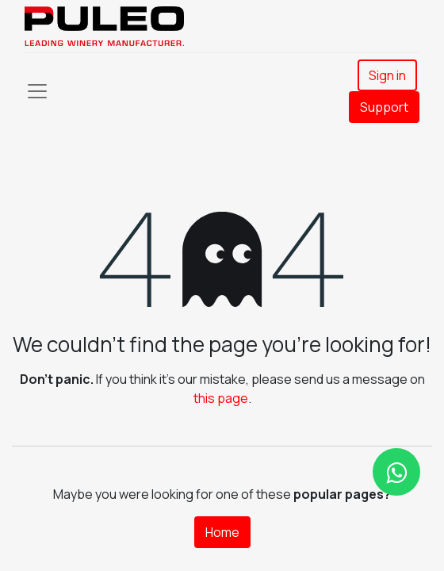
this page (220, 398)
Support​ (384, 107)
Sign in (387, 75)
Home (222, 532)
